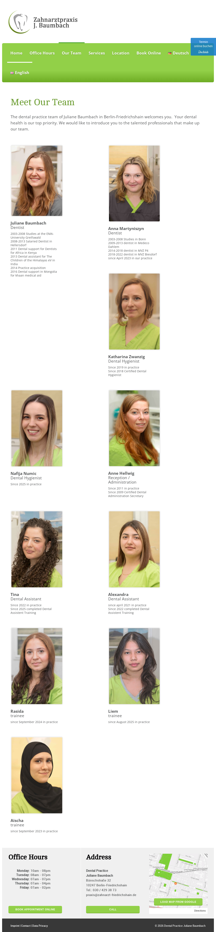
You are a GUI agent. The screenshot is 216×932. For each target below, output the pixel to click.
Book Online (148, 53)
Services (97, 53)
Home (16, 53)
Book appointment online (35, 909)
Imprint (15, 925)
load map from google (178, 901)
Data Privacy (40, 925)
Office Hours (42, 53)
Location (120, 53)
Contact (25, 925)
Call (112, 909)
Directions (200, 910)
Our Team (71, 53)
